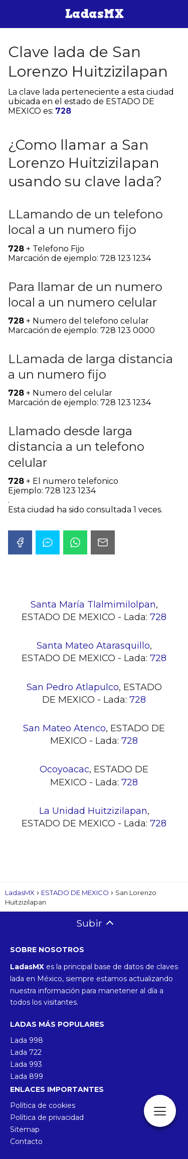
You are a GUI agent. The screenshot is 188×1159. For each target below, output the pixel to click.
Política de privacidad (47, 1117)
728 (63, 111)
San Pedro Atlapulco (73, 687)
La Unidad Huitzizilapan (93, 810)
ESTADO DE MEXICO (75, 893)
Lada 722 (26, 1052)
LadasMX (20, 893)
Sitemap (25, 1129)
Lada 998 (26, 1040)
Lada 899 (26, 1076)
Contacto (26, 1141)
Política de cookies (42, 1105)
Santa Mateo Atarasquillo (93, 645)
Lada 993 (26, 1064)
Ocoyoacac (64, 769)
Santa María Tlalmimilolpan (93, 604)
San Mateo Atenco (64, 728)
